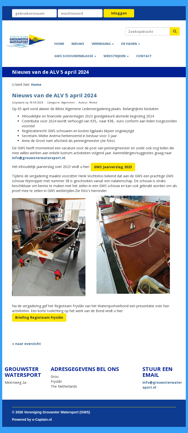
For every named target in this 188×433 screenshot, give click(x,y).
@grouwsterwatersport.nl (38, 157)
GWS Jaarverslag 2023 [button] (113, 167)
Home (59, 43)
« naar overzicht (26, 343)
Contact (144, 56)
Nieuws (77, 43)
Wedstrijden (116, 56)
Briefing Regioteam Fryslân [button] (39, 317)
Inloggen (119, 13)
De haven (130, 43)
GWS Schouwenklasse (75, 56)
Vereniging (103, 43)
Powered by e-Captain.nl (32, 419)
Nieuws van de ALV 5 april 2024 (54, 95)
